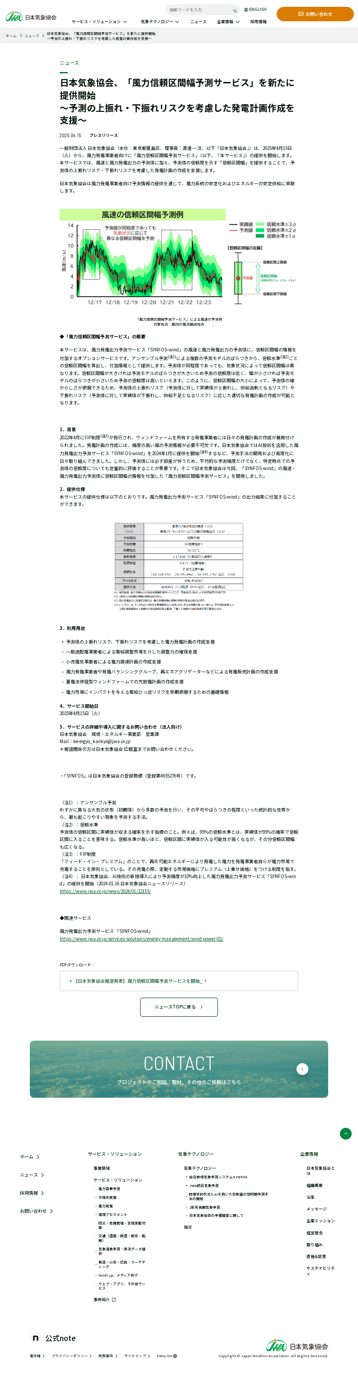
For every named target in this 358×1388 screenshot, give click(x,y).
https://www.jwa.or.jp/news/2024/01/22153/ (105, 891)
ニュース (32, 35)
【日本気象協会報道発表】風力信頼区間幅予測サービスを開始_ (140, 981)
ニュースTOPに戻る (179, 1007)
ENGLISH (255, 10)
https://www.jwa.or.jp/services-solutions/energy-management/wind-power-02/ (141, 939)
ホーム (11, 35)
